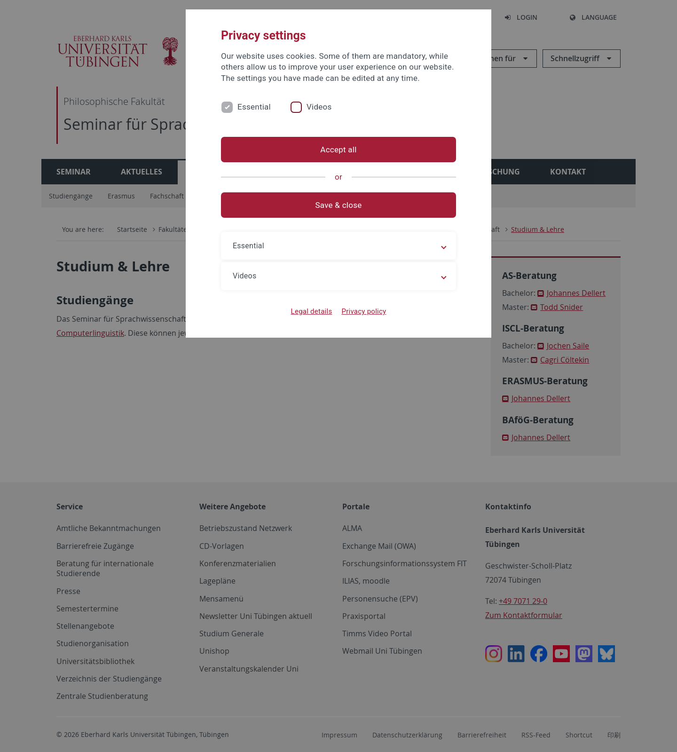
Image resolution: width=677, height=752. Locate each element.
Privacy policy (363, 311)
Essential (254, 106)
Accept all (338, 149)
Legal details (311, 311)
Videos (319, 106)
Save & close (338, 205)
